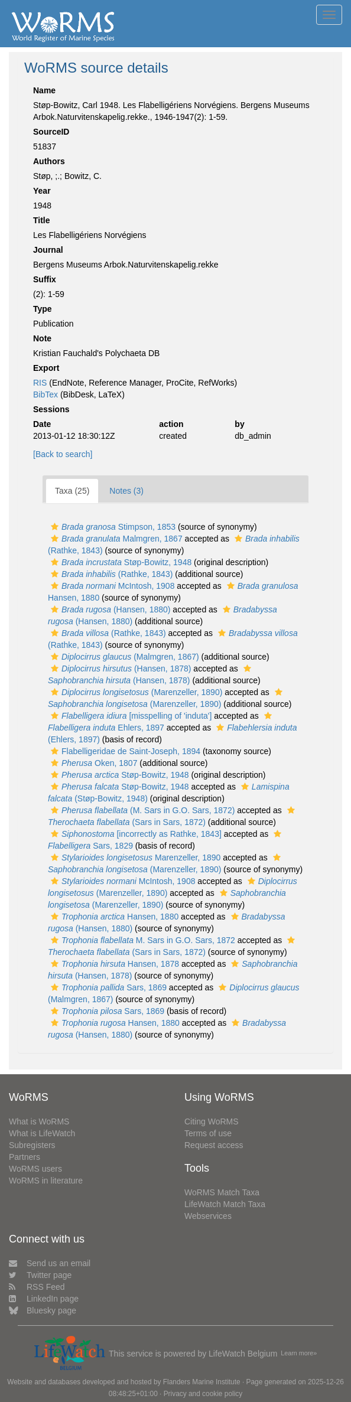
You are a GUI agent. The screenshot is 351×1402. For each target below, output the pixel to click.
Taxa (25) (72, 490)
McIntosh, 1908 (111, 586)
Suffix (44, 279)
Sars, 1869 (107, 987)
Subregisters (32, 1145)
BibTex (45, 394)
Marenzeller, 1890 (134, 857)
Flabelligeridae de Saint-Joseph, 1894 (124, 751)
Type (42, 309)
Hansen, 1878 (113, 964)
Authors (49, 161)
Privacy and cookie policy (203, 1394)
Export (46, 368)
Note (42, 338)
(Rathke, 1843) (110, 574)
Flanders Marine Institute (201, 1382)
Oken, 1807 (92, 763)
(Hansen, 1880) (109, 609)
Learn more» (299, 1353)
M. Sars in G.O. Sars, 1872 (141, 940)
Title (41, 220)
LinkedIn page (44, 1298)
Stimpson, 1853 (112, 527)
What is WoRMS (39, 1121)
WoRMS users (35, 1168)
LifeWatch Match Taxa (224, 1204)
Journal (48, 250)
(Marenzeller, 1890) (135, 692)
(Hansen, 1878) (119, 668)
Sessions (51, 409)
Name (44, 90)
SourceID (51, 131)
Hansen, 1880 (113, 916)
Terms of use (208, 1133)
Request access (213, 1145)
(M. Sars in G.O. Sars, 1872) (141, 810)
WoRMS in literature (46, 1180)
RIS (40, 382)
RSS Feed (37, 1287)
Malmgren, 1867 (115, 538)
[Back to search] (62, 454)
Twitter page (40, 1275)
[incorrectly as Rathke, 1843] (135, 834)
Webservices (208, 1216)
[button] (54, 527)
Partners (24, 1157)
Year (42, 190)
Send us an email (49, 1263)
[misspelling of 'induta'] (130, 715)
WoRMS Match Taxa (221, 1192)
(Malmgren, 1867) (123, 656)
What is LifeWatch (42, 1133)
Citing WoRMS (211, 1121)
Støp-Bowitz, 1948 (119, 562)
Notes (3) (126, 490)
